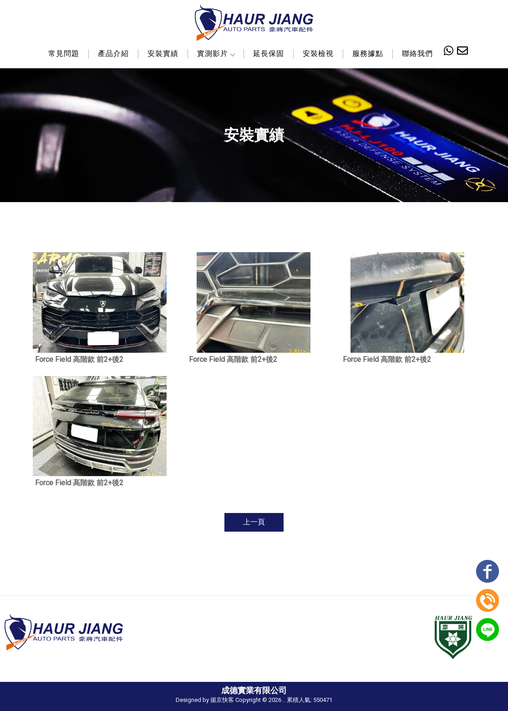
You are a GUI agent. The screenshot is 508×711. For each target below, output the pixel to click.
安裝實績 (162, 53)
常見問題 (63, 53)
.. (284, 699)
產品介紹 (113, 53)
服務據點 (367, 53)
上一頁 (254, 522)
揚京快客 (222, 699)
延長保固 (268, 53)
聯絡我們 (417, 53)
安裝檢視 (318, 53)
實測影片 (215, 53)
